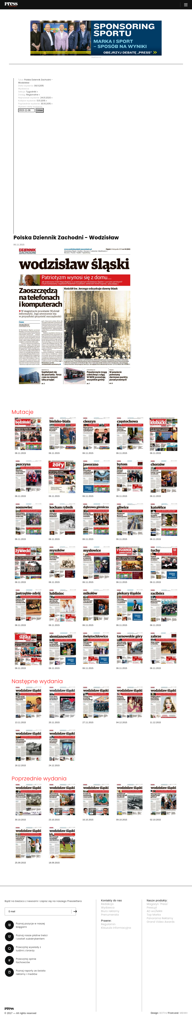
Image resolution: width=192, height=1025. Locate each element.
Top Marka (154, 915)
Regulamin (108, 924)
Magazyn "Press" (157, 904)
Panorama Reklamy (160, 918)
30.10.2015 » (46, 103)
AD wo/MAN (154, 911)
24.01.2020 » (46, 97)
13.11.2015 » (42, 100)
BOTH (163, 1013)
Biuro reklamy (110, 911)
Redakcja (107, 904)
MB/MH (184, 1013)
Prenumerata (110, 915)
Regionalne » (33, 94)
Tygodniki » (32, 91)
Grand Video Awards (161, 922)
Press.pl (152, 907)
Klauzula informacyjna (116, 928)
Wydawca (108, 907)
